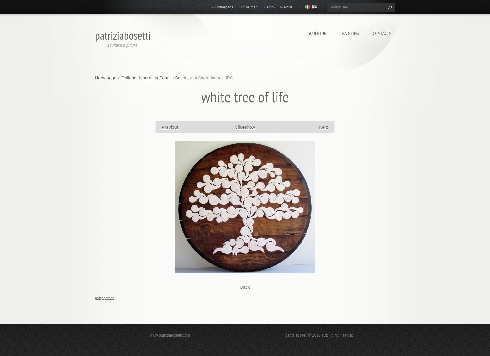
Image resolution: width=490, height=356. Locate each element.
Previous (170, 127)
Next (323, 127)
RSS (271, 7)
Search (389, 7)
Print (288, 7)
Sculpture (318, 33)
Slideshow (245, 127)
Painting (350, 33)
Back (245, 287)
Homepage (224, 7)
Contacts (382, 33)
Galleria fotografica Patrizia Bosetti (154, 77)
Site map (250, 7)
